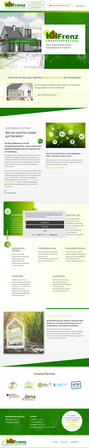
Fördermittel (17, 276)
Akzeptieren (45, 222)
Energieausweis (53, 77)
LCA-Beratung (59, 276)
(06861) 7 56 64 (36, 3)
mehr (45, 231)
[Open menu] (80, 6)
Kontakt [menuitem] (55, 442)
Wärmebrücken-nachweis (18, 249)
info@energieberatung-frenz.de (60, 5)
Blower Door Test (72, 215)
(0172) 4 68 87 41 (36, 7)
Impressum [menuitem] (64, 442)
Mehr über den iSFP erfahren (56, 168)
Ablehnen (45, 227)
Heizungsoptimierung (75, 248)
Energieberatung (18, 215)
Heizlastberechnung (47, 248)
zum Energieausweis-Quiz (46, 95)
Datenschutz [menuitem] (74, 442)
